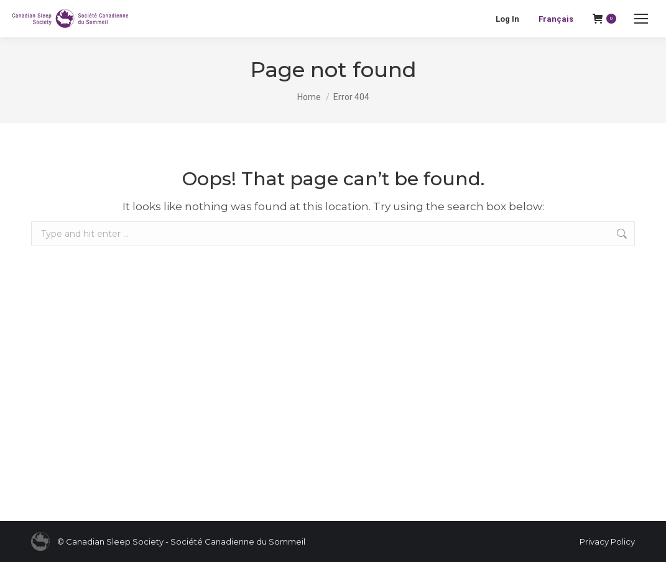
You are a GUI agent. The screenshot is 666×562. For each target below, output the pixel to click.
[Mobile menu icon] (641, 18)
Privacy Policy (607, 541)
